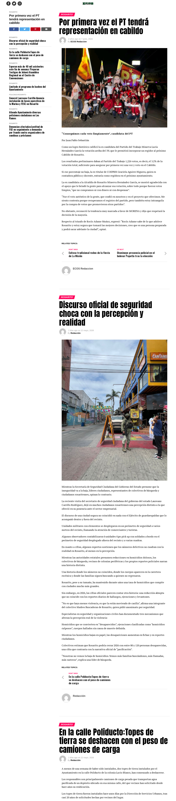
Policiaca (13, 94)
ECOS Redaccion (79, 41)
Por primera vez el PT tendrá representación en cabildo (27, 19)
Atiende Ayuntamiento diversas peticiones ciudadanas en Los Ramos (25, 115)
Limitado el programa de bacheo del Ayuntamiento (27, 88)
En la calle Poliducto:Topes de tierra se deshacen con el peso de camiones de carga (26, 55)
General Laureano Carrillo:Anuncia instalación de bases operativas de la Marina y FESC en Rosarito (26, 101)
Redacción (76, 374)
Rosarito (13, 12)
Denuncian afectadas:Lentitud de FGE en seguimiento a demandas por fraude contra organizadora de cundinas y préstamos (26, 131)
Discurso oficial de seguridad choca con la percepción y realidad (27, 42)
